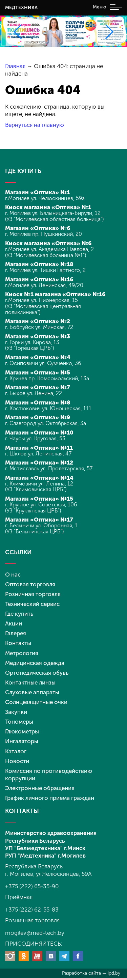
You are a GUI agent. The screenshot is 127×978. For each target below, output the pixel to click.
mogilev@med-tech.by (34, 932)
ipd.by (114, 973)
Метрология (21, 653)
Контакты (18, 643)
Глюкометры (22, 731)
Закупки (16, 711)
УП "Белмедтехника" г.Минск (45, 848)
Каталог (15, 751)
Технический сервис (32, 603)
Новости (17, 761)
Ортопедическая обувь (36, 672)
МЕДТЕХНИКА (21, 7)
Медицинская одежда (34, 663)
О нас (13, 574)
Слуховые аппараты (32, 692)
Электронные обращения (40, 788)
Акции (13, 623)
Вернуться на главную (34, 124)
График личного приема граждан (49, 797)
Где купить (19, 613)
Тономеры (19, 721)
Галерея (15, 633)
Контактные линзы (30, 682)
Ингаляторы (21, 741)
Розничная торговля (33, 594)
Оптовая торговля (30, 584)
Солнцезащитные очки (36, 702)
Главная (15, 66)
